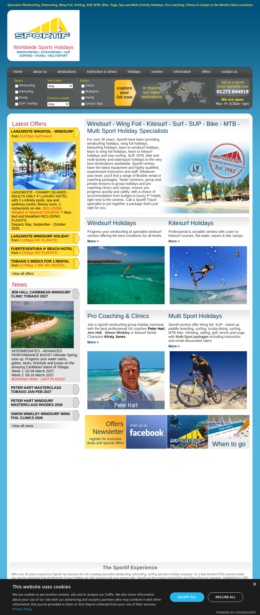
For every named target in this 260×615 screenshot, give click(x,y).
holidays (134, 71)
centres (157, 71)
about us (40, 71)
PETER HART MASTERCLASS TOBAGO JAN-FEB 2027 (36, 390)
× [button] (254, 584)
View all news (22, 426)
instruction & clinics (102, 71)
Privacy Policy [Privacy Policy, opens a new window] (22, 609)
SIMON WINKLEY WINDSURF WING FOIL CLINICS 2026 (40, 416)
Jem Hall (94, 333)
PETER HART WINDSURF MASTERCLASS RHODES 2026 (36, 403)
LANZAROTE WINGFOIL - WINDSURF (42, 131)
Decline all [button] (226, 597)
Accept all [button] (187, 597)
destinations (66, 71)
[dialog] (130, 597)
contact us (229, 71)
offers (206, 71)
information (182, 71)
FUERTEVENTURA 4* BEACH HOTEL (42, 249)
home (18, 71)
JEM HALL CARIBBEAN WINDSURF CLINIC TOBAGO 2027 (41, 294)
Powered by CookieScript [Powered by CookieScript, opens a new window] (236, 612)
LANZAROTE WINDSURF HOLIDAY (40, 236)
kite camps (234, 236)
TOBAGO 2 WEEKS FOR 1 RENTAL (40, 261)
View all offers (23, 274)
